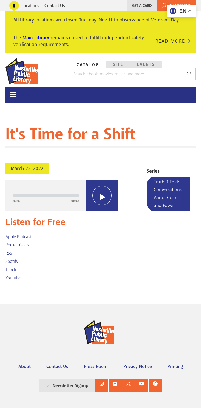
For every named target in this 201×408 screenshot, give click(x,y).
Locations (30, 5)
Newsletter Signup (70, 385)
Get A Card (142, 5)
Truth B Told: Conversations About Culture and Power (168, 193)
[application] (61, 195)
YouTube (13, 278)
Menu (27, 95)
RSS (8, 253)
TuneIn (11, 270)
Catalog (88, 64)
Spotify (11, 261)
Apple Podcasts (19, 237)
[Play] (102, 195)
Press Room (96, 366)
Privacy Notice (137, 366)
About (24, 366)
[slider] (46, 195)
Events (146, 64)
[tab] (88, 65)
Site (118, 64)
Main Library (36, 38)
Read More (170, 41)
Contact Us (54, 5)
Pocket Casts (17, 245)
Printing (175, 366)
